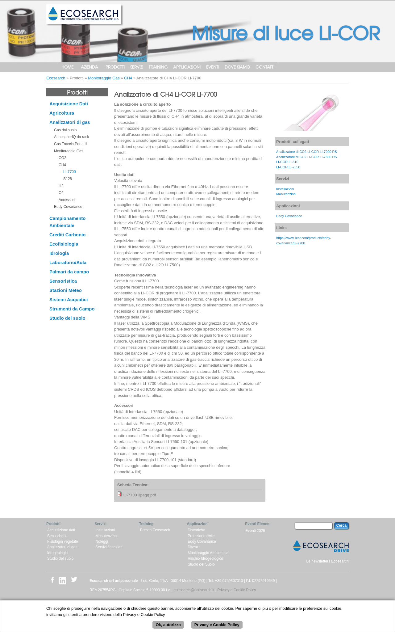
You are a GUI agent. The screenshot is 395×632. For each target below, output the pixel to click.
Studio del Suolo (201, 564)
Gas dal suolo (65, 130)
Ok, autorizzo (168, 628)
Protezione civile (201, 536)
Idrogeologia (57, 553)
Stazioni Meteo (65, 290)
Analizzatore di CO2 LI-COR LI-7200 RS (306, 152)
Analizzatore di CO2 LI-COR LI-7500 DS (306, 157)
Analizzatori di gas (69, 122)
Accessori (67, 200)
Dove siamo (237, 67)
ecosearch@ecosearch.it (193, 590)
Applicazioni (187, 67)
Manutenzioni (286, 194)
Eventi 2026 (255, 531)
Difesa (193, 547)
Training (158, 67)
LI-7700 (69, 172)
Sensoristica (63, 281)
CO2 (62, 158)
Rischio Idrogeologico (205, 558)
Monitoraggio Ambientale (208, 553)
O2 (61, 193)
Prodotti (115, 67)
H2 (61, 186)
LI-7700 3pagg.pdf (139, 495)
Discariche (196, 530)
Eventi (212, 67)
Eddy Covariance (68, 206)
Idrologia (59, 253)
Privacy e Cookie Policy (236, 590)
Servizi (136, 67)
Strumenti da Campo (72, 308)
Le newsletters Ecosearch (327, 561)
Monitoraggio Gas (104, 78)
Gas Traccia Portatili (70, 144)
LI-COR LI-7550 (288, 167)
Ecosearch (55, 78)
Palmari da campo (69, 271)
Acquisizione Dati (68, 103)
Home (67, 67)
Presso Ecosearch (155, 530)
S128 (67, 179)
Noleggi (101, 541)
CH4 (128, 78)
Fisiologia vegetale (62, 541)
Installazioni (285, 189)
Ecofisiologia (63, 243)
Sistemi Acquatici (68, 299)
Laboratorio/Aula (67, 262)
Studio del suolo (67, 318)
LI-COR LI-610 (287, 162)
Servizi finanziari (108, 547)
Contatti (265, 67)
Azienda (89, 67)
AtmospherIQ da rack (71, 137)
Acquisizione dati (61, 530)
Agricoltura (61, 113)
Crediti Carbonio (67, 234)
